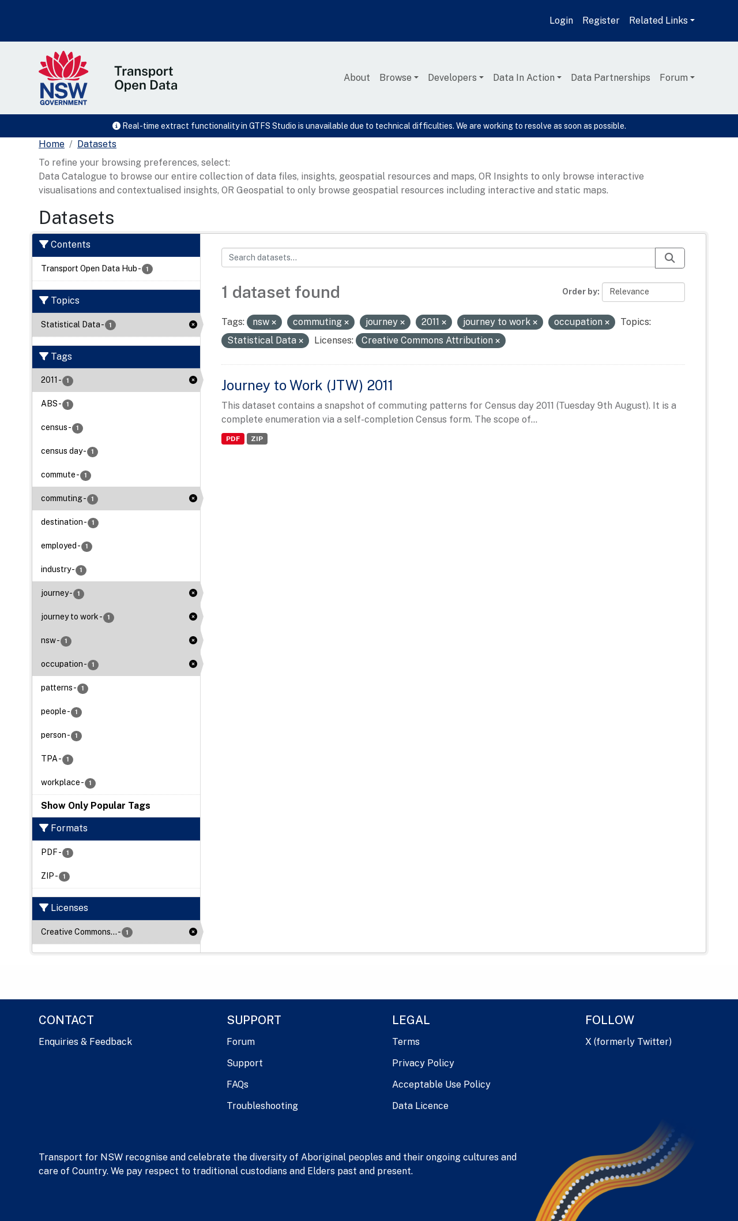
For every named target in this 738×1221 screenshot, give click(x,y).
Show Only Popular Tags (95, 805)
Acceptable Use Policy (441, 1084)
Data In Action (524, 77)
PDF (233, 439)
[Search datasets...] (438, 257)
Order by (579, 291)
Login (561, 20)
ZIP (257, 439)
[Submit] (670, 258)
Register (601, 20)
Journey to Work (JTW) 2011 (307, 385)
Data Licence (420, 1105)
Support (245, 1063)
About (357, 77)
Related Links (658, 20)
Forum (674, 77)
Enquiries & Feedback (85, 1041)
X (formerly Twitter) (628, 1041)
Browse (395, 77)
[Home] (52, 144)
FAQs (237, 1084)
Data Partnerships (610, 77)
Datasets (96, 144)
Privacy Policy (423, 1063)
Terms (406, 1041)
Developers (452, 77)
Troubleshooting (262, 1105)
